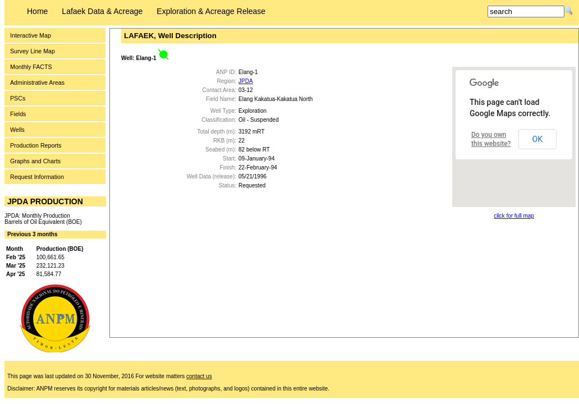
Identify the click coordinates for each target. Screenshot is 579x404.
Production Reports (35, 145)
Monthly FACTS (31, 66)
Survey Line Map (32, 51)
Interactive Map (30, 35)
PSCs (17, 98)
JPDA (245, 81)
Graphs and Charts (35, 161)
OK (537, 139)
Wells (17, 129)
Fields (18, 114)
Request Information (37, 176)
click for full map (514, 216)
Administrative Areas (37, 82)
